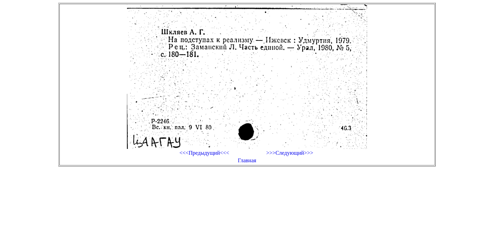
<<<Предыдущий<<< (204, 153)
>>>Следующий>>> (289, 153)
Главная (247, 160)
